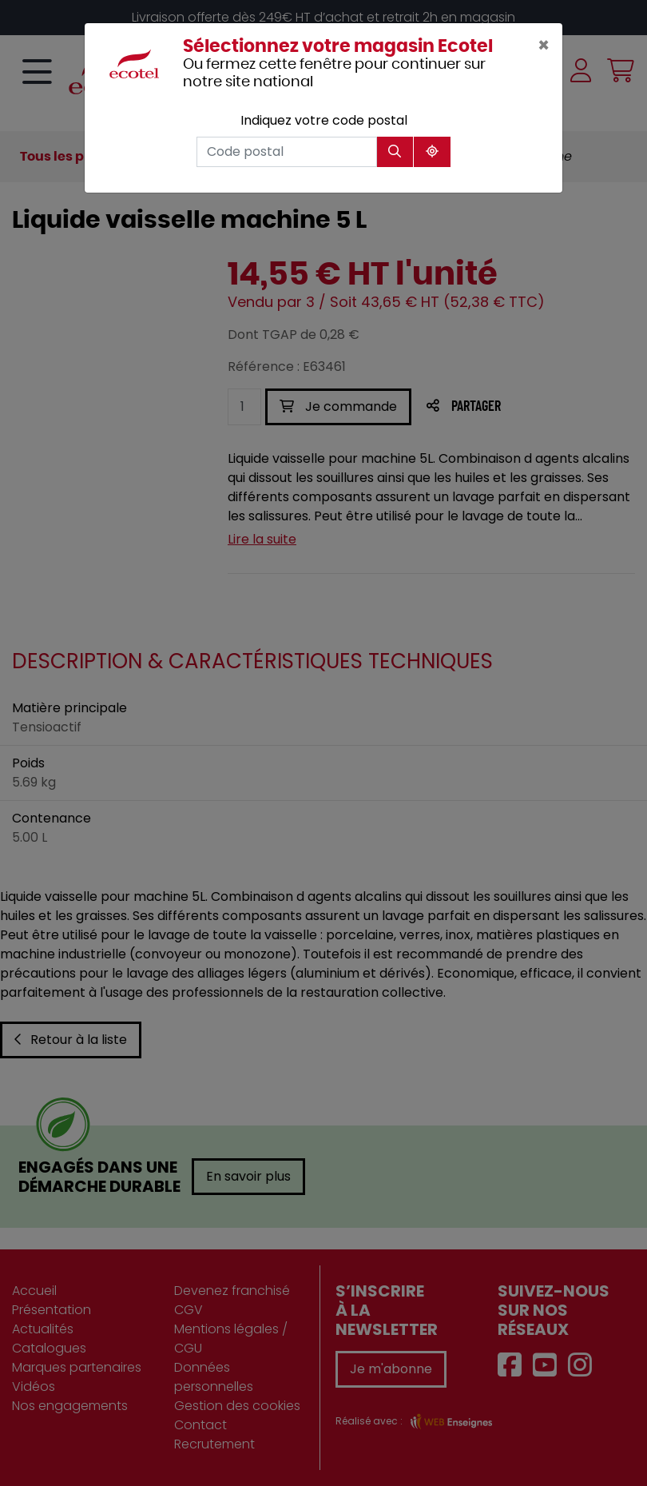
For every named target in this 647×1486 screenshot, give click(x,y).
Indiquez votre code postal (323, 120)
